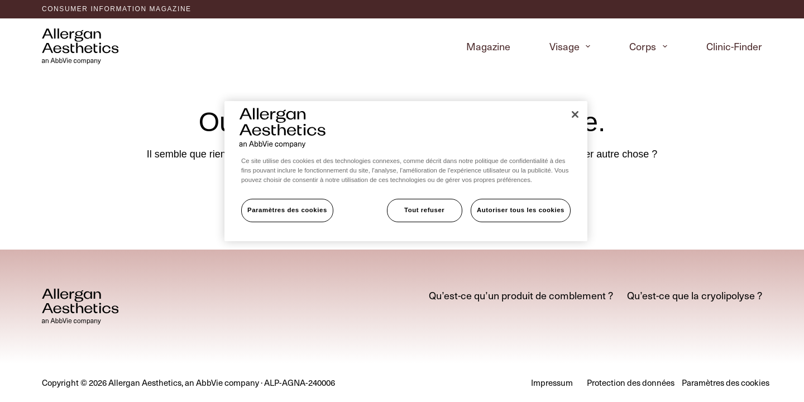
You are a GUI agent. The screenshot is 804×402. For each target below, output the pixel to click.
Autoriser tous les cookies (520, 210)
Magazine (488, 46)
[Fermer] (575, 114)
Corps (650, 46)
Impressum (552, 383)
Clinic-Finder (734, 46)
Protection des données (630, 383)
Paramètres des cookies (287, 210)
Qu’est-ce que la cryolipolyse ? (694, 295)
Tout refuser (424, 210)
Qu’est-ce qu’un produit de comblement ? (521, 295)
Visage (572, 46)
